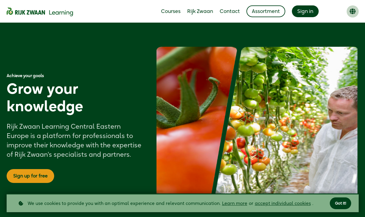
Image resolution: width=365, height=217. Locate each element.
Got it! (340, 203)
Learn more (234, 203)
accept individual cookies (283, 203)
